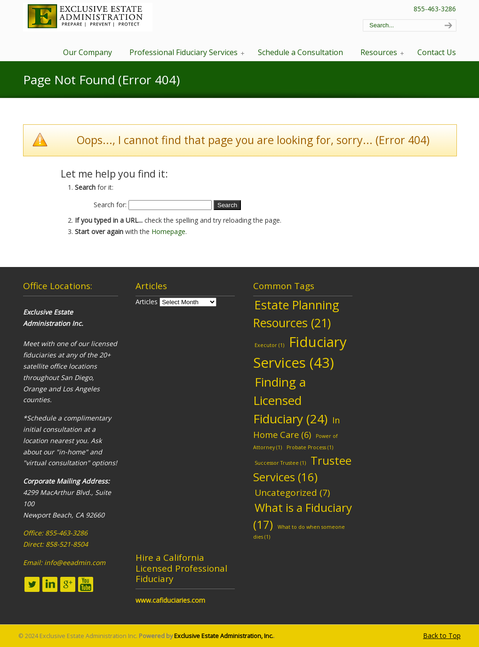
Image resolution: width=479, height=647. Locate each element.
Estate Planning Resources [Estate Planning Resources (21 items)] (296, 314)
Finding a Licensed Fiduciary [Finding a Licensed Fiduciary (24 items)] (290, 400)
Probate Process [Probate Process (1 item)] (310, 447)
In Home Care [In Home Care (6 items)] (296, 427)
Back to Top (442, 635)
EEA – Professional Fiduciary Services (87, 17)
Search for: (110, 204)
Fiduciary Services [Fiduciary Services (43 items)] (300, 352)
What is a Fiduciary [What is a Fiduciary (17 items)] (302, 516)
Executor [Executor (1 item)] (269, 345)
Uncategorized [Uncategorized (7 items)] (292, 492)
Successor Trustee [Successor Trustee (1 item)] (280, 463)
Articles (147, 301)
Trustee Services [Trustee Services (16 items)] (302, 469)
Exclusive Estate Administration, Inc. (223, 636)
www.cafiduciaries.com (170, 600)
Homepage (168, 231)
